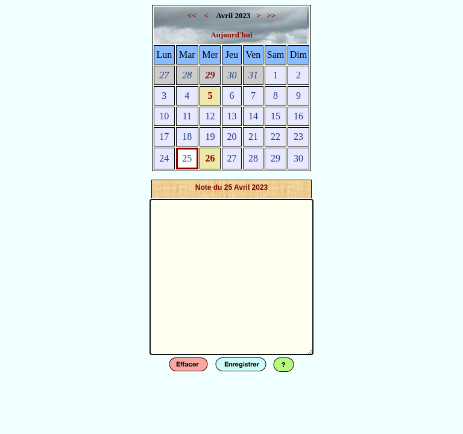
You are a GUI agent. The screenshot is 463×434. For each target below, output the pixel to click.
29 (210, 75)
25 (187, 158)
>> (271, 15)
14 (253, 116)
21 (253, 136)
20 (231, 136)
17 (164, 136)
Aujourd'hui (231, 34)
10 (164, 116)
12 (210, 116)
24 (164, 158)
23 (298, 136)
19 (210, 136)
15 (275, 116)
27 (164, 75)
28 (187, 75)
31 (253, 75)
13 (231, 116)
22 (275, 136)
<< (192, 15)
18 (187, 136)
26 (210, 158)
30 (231, 75)
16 (298, 116)
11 (187, 116)
